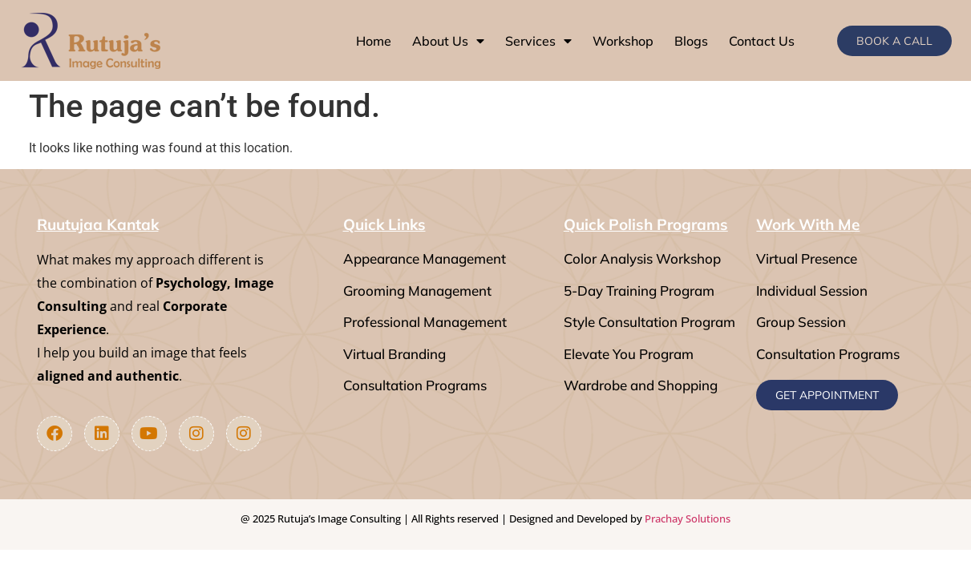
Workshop (623, 41)
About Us (448, 40)
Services (538, 40)
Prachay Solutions (687, 518)
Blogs (691, 41)
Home (373, 41)
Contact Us (762, 41)
